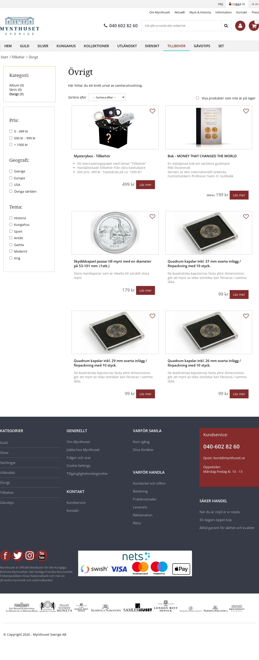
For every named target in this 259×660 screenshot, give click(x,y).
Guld (24, 46)
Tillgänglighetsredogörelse (87, 473)
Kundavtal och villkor (149, 483)
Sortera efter (77, 97)
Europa (19, 178)
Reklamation (142, 515)
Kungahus (66, 46)
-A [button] (252, 4)
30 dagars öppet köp (215, 519)
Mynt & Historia (200, 12)
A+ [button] (257, 4)
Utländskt (127, 46)
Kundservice (76, 502)
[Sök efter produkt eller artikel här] (181, 26)
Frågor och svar (79, 457)
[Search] (226, 26)
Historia (20, 218)
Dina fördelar (143, 449)
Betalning (140, 491)
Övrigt (5, 482)
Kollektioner (96, 46)
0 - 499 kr (21, 131)
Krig (17, 258)
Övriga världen (25, 191)
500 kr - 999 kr (25, 138)
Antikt (18, 238)
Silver (42, 46)
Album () (16, 85)
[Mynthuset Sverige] (22, 26)
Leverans (140, 507)
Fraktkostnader (145, 499)
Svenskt (152, 46)
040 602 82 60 (121, 26)
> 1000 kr (21, 145)
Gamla (19, 245)
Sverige (19, 171)
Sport (18, 231)
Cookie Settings (78, 465)
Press (255, 12)
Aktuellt (179, 12)
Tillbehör (176, 46)
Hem (8, 46)
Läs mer (145, 184)
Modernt (20, 251)
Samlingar (8, 462)
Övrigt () (16, 94)
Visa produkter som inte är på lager (229, 98)
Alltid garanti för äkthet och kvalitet (226, 527)
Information (223, 12)
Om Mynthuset (159, 12)
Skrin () (15, 89)
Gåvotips (202, 46)
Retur (137, 523)
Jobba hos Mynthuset (83, 449)
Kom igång (141, 441)
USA (17, 184)
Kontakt (241, 12)
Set (221, 46)
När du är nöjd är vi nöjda (219, 512)
